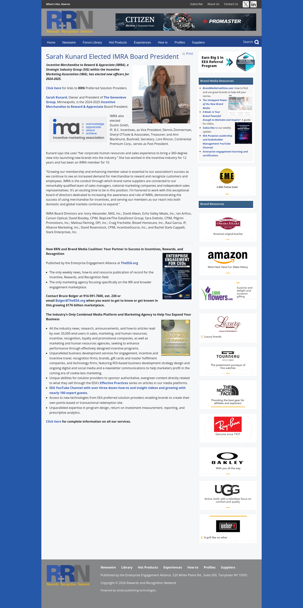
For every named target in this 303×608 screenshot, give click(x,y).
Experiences (142, 42)
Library (126, 567)
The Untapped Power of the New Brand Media (215, 104)
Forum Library (92, 42)
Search (248, 42)
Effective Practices (114, 383)
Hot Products (118, 42)
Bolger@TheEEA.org (70, 300)
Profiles (180, 42)
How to (163, 42)
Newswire (69, 42)
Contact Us (231, 4)
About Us (213, 4)
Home (51, 42)
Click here (53, 421)
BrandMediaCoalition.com (218, 88)
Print (189, 53)
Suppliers (198, 42)
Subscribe (196, 4)
